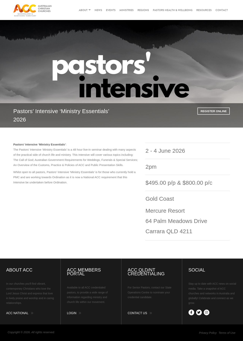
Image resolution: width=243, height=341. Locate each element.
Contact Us (137, 313)
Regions (143, 10)
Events (111, 10)
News (98, 10)
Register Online (213, 111)
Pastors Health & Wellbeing (173, 10)
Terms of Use (227, 332)
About (85, 10)
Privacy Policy (208, 332)
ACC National (17, 313)
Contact (221, 10)
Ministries (126, 10)
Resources (204, 10)
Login (72, 313)
